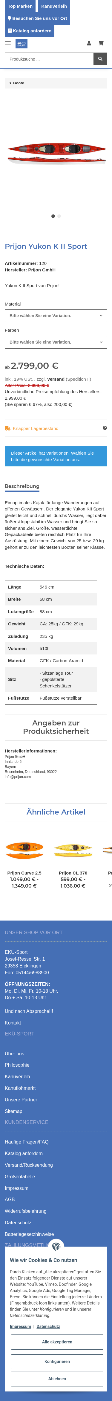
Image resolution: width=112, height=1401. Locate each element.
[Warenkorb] (101, 43)
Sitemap (13, 1111)
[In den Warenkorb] (9, 99)
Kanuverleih (54, 6)
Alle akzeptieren (57, 1342)
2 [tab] (59, 216)
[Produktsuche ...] (49, 59)
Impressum (20, 1326)
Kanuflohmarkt (20, 1088)
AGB (10, 1199)
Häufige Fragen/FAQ (27, 1141)
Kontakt (13, 1022)
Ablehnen (57, 1378)
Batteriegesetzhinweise (29, 1234)
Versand (56, 379)
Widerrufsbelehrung (26, 1211)
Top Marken (20, 6)
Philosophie (17, 1065)
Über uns (14, 1053)
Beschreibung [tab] (22, 486)
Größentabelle (20, 1176)
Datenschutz (48, 1326)
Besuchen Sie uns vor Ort (39, 18)
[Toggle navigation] (8, 40)
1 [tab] (53, 216)
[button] (89, 43)
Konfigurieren (57, 1361)
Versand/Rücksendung (29, 1165)
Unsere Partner (21, 1099)
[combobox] (56, 315)
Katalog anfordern (32, 30)
